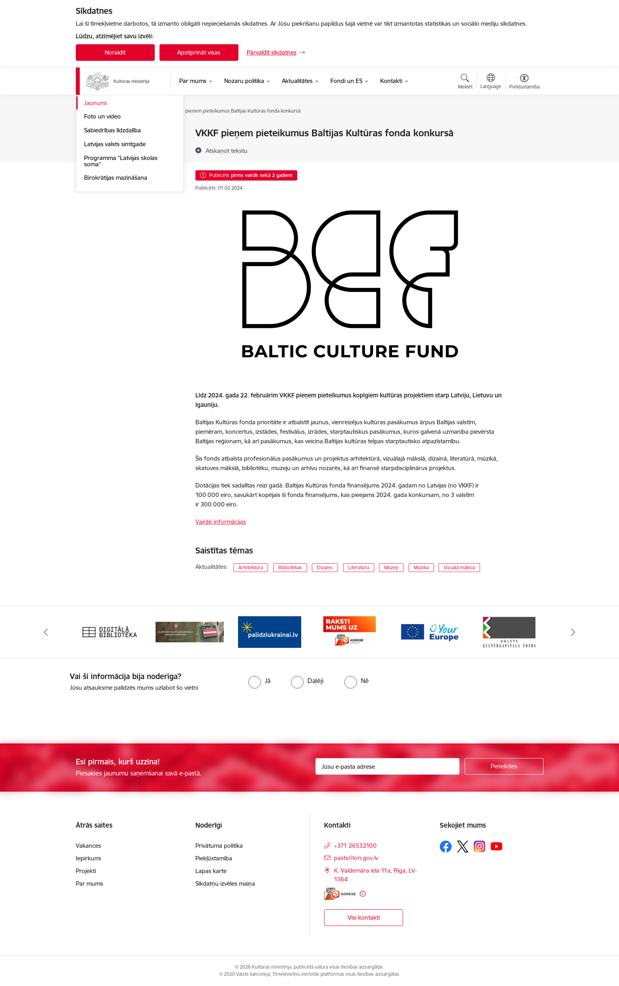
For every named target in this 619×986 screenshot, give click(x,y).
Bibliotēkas (290, 567)
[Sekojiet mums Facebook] (446, 846)
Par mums (89, 883)
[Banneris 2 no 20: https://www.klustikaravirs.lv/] (190, 631)
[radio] (259, 680)
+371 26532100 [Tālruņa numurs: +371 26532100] (355, 845)
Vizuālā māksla (459, 567)
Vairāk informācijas (220, 521)
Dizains (325, 567)
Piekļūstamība (213, 858)
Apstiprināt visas (198, 52)
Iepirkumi (88, 858)
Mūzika (421, 567)
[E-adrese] (340, 893)
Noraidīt (115, 52)
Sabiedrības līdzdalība (112, 214)
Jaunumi (95, 187)
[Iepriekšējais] (46, 632)
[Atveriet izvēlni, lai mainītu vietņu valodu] (490, 82)
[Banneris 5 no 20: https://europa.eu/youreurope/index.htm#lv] (429, 631)
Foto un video (102, 201)
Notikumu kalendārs (111, 133)
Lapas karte (211, 871)
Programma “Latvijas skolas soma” (121, 245)
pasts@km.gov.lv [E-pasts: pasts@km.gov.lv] (356, 858)
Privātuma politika (219, 845)
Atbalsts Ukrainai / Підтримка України (123, 150)
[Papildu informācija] (363, 894)
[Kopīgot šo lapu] (524, 149)
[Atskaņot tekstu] (227, 150)
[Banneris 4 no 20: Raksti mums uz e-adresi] (349, 631)
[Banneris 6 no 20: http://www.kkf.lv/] (509, 631)
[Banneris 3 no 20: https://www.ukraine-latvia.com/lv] (269, 631)
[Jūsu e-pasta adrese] (387, 766)
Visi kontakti (364, 917)
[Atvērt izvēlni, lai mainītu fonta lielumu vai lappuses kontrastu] (524, 82)
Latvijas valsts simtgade (115, 228)
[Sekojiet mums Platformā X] (463, 846)
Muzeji (391, 567)
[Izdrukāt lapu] (524, 129)
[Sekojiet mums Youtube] (497, 846)
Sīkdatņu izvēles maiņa (225, 883)
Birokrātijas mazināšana (115, 262)
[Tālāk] (574, 632)
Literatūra (358, 567)
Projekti (86, 871)
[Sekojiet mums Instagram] (480, 846)
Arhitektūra (250, 567)
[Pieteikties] (504, 766)
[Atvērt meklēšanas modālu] (465, 82)
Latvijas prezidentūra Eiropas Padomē (122, 170)
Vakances (88, 845)
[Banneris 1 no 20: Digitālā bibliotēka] (110, 631)
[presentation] (66, 714)
